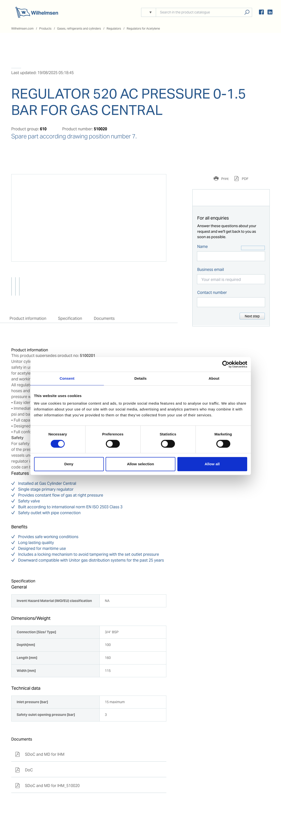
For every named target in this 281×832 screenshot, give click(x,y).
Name (202, 246)
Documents (104, 318)
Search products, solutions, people (247, 12)
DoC (24, 770)
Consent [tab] (67, 378)
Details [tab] (140, 378)
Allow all (212, 464)
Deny (68, 464)
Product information (28, 318)
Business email (210, 269)
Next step (252, 316)
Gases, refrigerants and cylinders (79, 28)
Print (224, 179)
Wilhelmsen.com (22, 28)
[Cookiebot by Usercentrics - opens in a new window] (225, 364)
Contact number (212, 292)
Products (45, 28)
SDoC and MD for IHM (39, 754)
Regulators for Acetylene (143, 28)
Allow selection (140, 464)
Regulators (114, 28)
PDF (244, 179)
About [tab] (214, 378)
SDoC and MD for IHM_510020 (47, 785)
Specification (70, 318)
